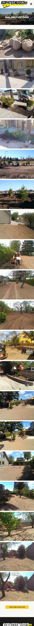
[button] (31, 4)
